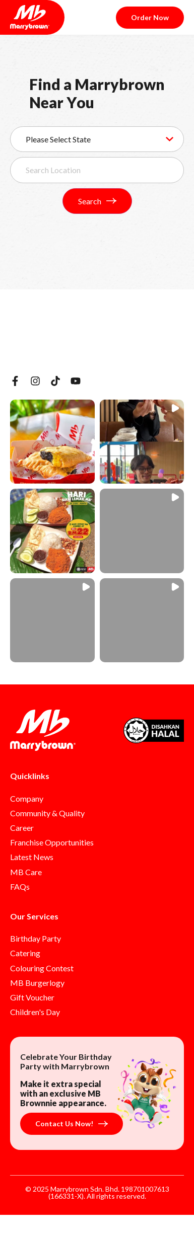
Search (97, 201)
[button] (52, 442)
